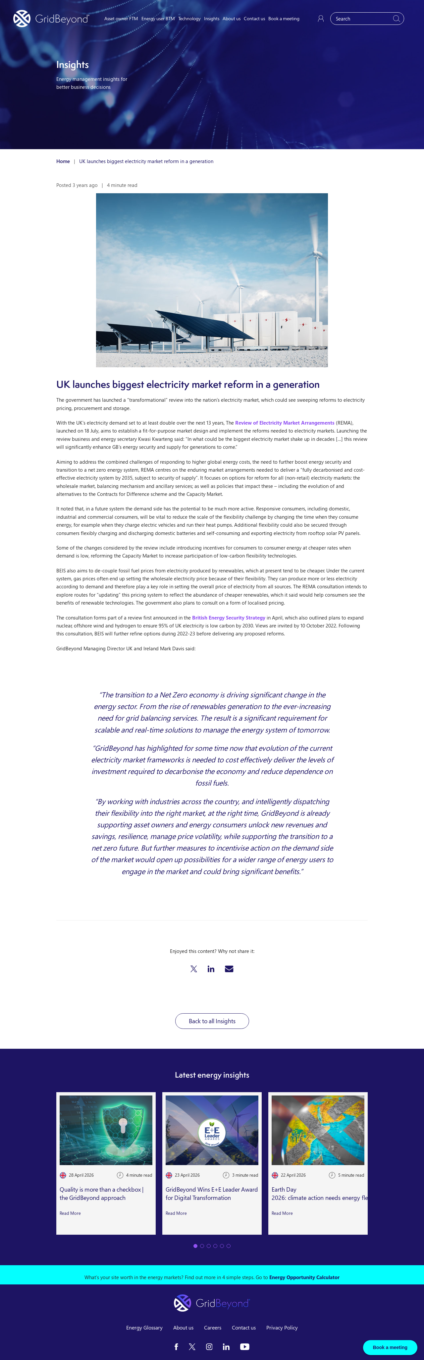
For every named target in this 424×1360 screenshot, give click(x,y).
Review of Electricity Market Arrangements (285, 422)
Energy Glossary (144, 1327)
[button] (193, 969)
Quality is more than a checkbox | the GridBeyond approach (101, 1193)
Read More (70, 1213)
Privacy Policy (282, 1327)
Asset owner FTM (121, 18)
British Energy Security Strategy (228, 617)
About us (231, 18)
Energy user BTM (158, 18)
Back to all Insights (212, 1021)
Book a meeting (283, 18)
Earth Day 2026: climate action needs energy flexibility (328, 1193)
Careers (212, 1327)
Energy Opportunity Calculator (304, 1277)
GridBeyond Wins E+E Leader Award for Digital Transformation (212, 1193)
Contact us (254, 18)
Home (63, 161)
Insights (211, 18)
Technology (189, 18)
